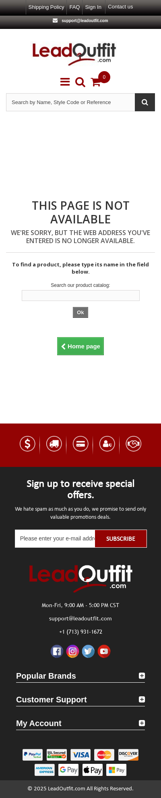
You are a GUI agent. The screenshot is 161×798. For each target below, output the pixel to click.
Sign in (93, 7)
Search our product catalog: (80, 285)
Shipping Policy (46, 7)
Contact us (120, 7)
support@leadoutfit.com (84, 20)
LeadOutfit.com (66, 789)
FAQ (74, 7)
